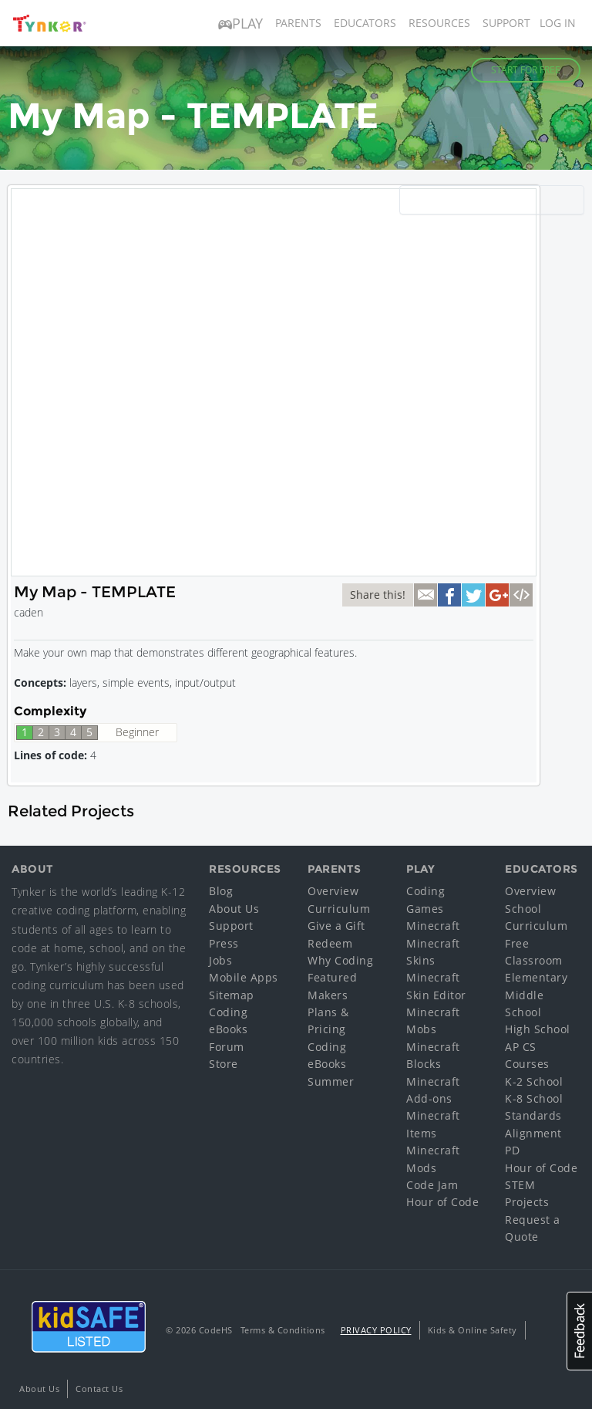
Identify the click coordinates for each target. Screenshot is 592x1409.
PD (512, 1150)
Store (223, 1063)
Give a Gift (336, 925)
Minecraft (433, 925)
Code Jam (432, 1185)
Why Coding (340, 960)
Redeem (330, 943)
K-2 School (534, 1081)
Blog (221, 891)
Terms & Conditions (282, 1330)
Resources (439, 22)
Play (240, 23)
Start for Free (525, 69)
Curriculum (339, 908)
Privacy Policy (376, 1330)
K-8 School (534, 1098)
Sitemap (231, 995)
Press (224, 943)
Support (506, 22)
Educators (365, 22)
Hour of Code (442, 1201)
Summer (331, 1081)
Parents (298, 22)
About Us (234, 908)
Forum (226, 1046)
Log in (558, 22)
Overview (333, 891)
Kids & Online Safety (472, 1330)
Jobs (220, 960)
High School (537, 1029)
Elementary (536, 977)
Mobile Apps (243, 977)
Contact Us (99, 1388)
